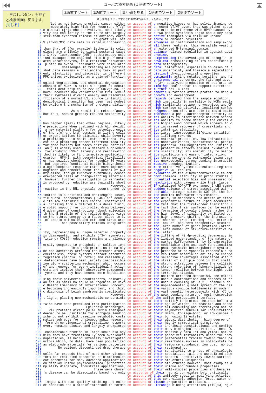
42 (38, 151)
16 (38, 70)
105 (38, 348)
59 (38, 204)
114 (38, 376)
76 (38, 257)
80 (38, 270)
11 (38, 55)
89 (38, 298)
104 (38, 345)
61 (38, 211)
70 (38, 239)
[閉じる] (12, 25)
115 (38, 379)
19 (38, 80)
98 (38, 326)
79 (38, 267)
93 (38, 310)
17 (38, 74)
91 (38, 304)
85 (38, 285)
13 (38, 61)
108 (38, 357)
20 (38, 83)
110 (38, 363)
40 (38, 145)
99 (38, 329)
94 (38, 313)
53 (38, 186)
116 (38, 382)
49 (38, 173)
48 (38, 170)
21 (38, 86)
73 (38, 248)
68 (38, 232)
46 (38, 164)
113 (38, 373)
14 (38, 64)
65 (38, 223)
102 (38, 338)
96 (38, 320)
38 (38, 139)
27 (38, 105)
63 (38, 217)
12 (38, 58)
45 (38, 161)
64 (38, 220)
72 (38, 245)
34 (38, 126)
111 (38, 366)
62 (38, 214)
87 (38, 292)
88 (38, 295)
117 (38, 385)
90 (38, 301)
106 (38, 351)
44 (38, 158)
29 (38, 111)
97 (38, 323)
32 (38, 120)
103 (38, 341)
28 (38, 108)
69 (38, 236)
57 (38, 198)
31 (38, 117)
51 (38, 179)
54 (38, 189)
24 (38, 95)
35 (38, 130)
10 (38, 52)
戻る (6, 6)
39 (38, 142)
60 (38, 207)
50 (38, 176)
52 (38, 183)
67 (38, 229)
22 (38, 89)
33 (38, 123)
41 (38, 148)
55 (38, 192)
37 (38, 136)
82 (38, 276)
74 (38, 251)
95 (38, 317)
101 (38, 335)
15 (38, 67)
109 (38, 360)
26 (38, 102)
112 (38, 369)
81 (38, 273)
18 (38, 77)
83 (38, 279)
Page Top (259, 6)
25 (38, 98)
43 (38, 155)
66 (38, 226)
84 (38, 282)
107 (38, 354)
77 (38, 260)
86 (38, 288)
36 (38, 133)
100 (38, 332)
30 (38, 114)
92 (38, 307)
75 (38, 254)
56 (38, 195)
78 (38, 264)
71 (38, 242)
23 (38, 92)
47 (38, 167)
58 (38, 201)
